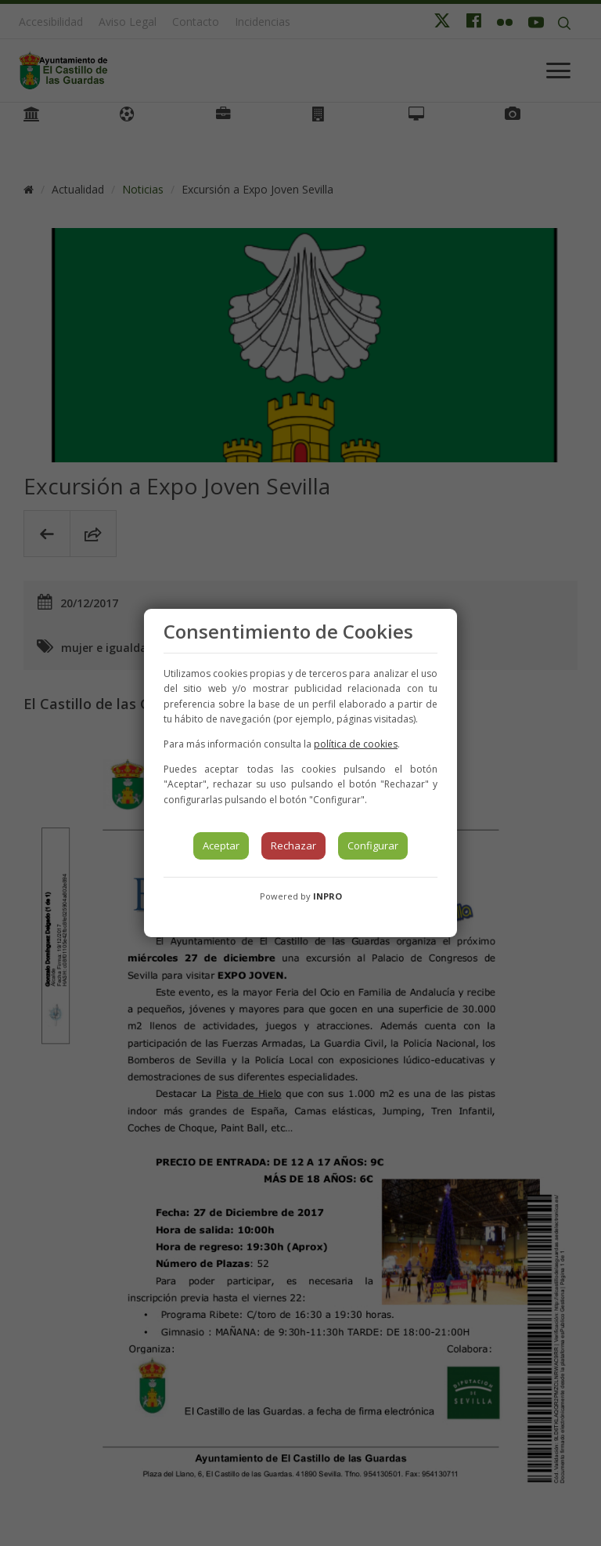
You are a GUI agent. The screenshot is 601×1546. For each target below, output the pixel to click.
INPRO (327, 896)
